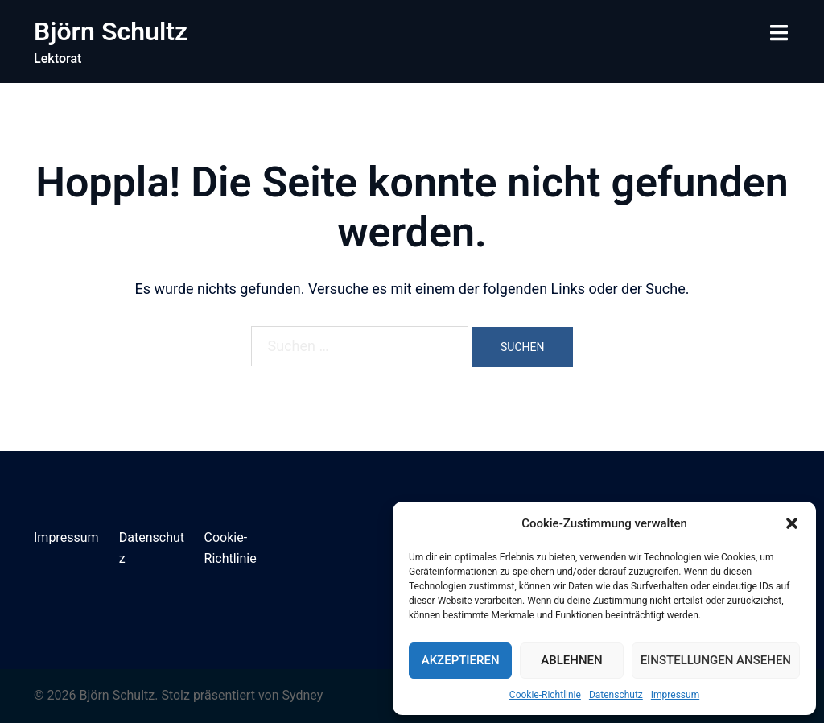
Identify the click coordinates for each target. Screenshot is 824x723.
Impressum (675, 694)
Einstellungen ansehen (716, 660)
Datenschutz (616, 694)
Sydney (302, 695)
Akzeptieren (461, 660)
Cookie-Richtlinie (545, 694)
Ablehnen (571, 660)
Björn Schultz (110, 31)
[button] (792, 523)
